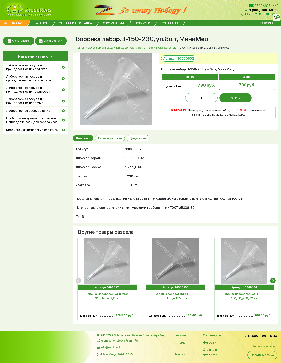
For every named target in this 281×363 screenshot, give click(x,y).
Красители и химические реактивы (32, 130)
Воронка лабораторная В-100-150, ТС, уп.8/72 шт (244, 296)
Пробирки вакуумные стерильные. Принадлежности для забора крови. (33, 120)
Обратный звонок (262, 355)
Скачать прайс (18, 41)
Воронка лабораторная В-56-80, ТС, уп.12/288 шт (176, 296)
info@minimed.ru (112, 347)
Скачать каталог (51, 41)
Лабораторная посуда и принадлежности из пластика (28, 78)
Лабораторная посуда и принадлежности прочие (24, 101)
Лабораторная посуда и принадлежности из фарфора (28, 89)
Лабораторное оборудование (28, 110)
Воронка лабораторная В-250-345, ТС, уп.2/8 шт (107, 296)
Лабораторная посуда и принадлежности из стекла (26, 67)
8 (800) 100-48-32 (261, 10)
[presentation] (78, 280)
